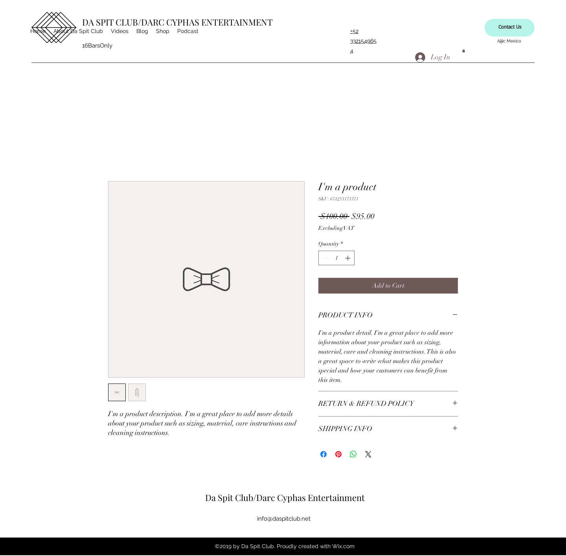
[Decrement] (324, 258)
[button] (463, 50)
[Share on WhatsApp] (353, 454)
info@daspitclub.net (284, 518)
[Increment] (348, 258)
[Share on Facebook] (323, 454)
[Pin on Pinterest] (338, 454)
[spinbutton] (336, 258)
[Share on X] (368, 454)
